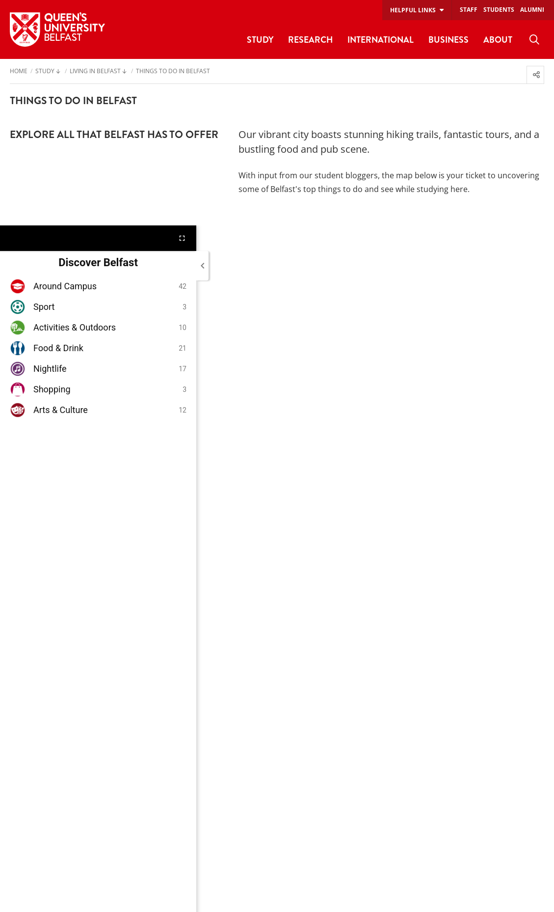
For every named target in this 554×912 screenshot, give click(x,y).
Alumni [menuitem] (532, 9)
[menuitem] (534, 40)
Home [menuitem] (18, 71)
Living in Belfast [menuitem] (95, 71)
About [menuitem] (497, 39)
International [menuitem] (380, 39)
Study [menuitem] (260, 39)
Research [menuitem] (310, 39)
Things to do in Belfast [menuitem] (173, 71)
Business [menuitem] (448, 39)
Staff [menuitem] (468, 9)
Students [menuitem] (498, 9)
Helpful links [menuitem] (413, 10)
